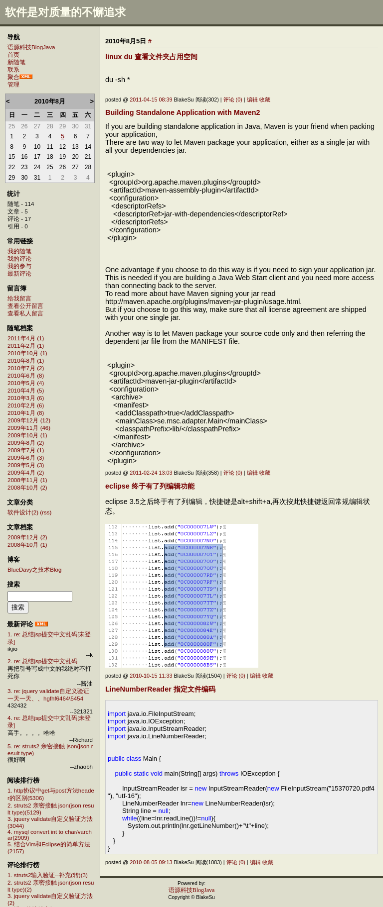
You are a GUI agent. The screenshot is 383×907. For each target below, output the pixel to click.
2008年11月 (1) (27, 480)
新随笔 (16, 62)
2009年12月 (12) (28, 420)
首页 (13, 55)
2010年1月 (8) (25, 413)
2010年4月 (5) (25, 391)
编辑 (252, 99)
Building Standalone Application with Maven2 (182, 112)
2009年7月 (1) (25, 450)
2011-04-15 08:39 (151, 99)
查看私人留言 (25, 313)
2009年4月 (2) (25, 473)
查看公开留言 (25, 306)
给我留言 (19, 299)
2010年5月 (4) (25, 383)
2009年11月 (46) (28, 428)
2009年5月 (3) (25, 465)
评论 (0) (232, 99)
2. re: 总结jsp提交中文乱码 (42, 661)
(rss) (45, 512)
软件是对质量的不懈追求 (65, 12)
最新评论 (19, 274)
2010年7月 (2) (25, 368)
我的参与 (19, 266)
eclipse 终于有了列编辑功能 (149, 486)
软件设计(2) (22, 512)
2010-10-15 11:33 (151, 676)
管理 (13, 85)
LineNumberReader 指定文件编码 (160, 689)
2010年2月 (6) (25, 405)
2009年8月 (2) (25, 443)
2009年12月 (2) (27, 537)
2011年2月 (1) (25, 346)
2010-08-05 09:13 (151, 862)
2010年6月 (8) (25, 376)
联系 (13, 70)
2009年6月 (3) (25, 458)
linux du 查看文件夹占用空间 (151, 57)
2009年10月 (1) (27, 435)
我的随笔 (19, 251)
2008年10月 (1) (27, 545)
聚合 (13, 77)
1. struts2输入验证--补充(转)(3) (47, 875)
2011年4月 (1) (25, 338)
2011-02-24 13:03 (151, 473)
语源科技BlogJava (31, 47)
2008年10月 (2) (27, 488)
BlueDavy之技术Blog (34, 570)
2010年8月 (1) (25, 361)
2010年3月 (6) (25, 398)
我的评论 (19, 259)
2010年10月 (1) (27, 353)
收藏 (264, 99)
